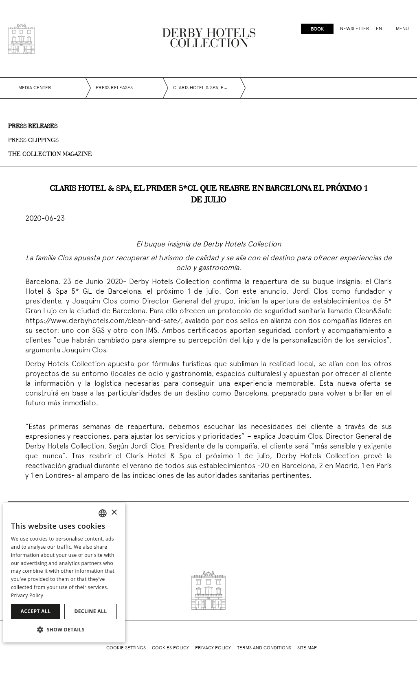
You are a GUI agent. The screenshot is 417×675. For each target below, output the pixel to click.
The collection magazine (50, 154)
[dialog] (64, 572)
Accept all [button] (36, 611)
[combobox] (103, 513)
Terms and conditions (264, 648)
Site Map (307, 648)
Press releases (32, 126)
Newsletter (354, 29)
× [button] (114, 513)
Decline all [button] (91, 611)
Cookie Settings (126, 648)
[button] (64, 629)
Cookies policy (170, 648)
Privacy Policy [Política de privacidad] (27, 595)
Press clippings (33, 140)
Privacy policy (213, 648)
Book (317, 29)
